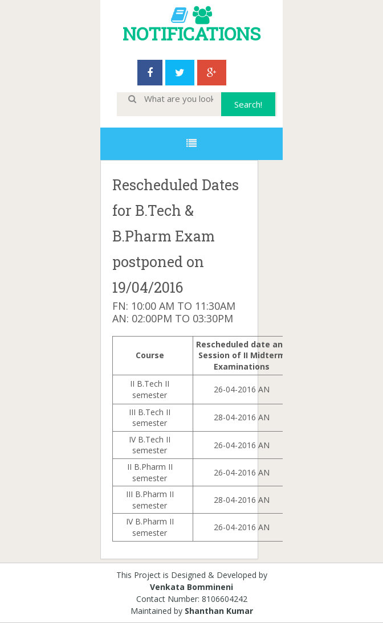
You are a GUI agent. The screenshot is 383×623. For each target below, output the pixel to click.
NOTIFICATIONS (191, 33)
